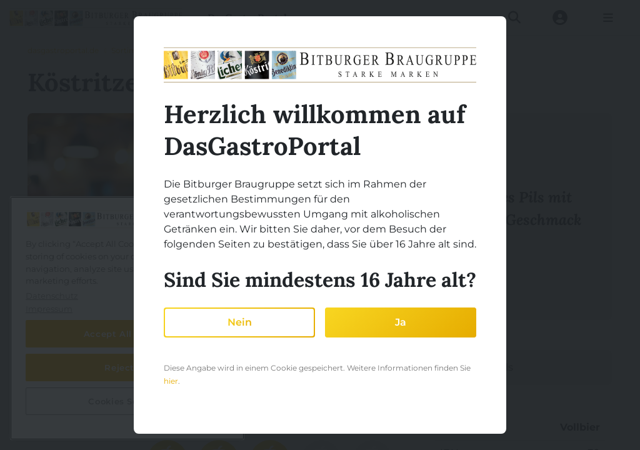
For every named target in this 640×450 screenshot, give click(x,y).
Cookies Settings (127, 401)
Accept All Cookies (127, 334)
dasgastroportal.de (63, 50)
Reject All (127, 367)
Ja (400, 322)
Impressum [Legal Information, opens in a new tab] (49, 309)
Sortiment (130, 50)
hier (171, 381)
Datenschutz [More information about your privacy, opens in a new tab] (52, 296)
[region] (127, 318)
